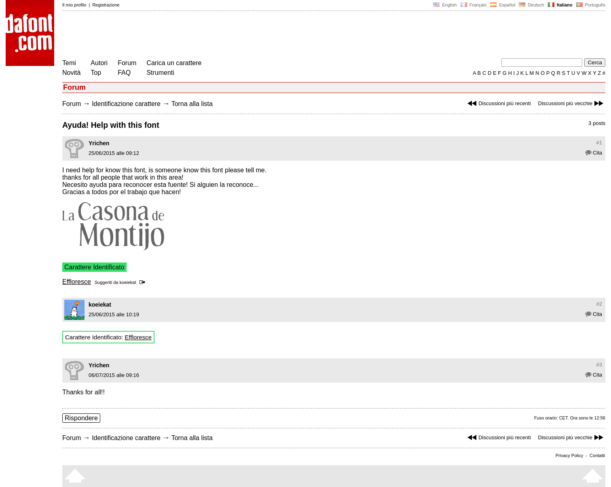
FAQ (124, 72)
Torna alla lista (192, 103)
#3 (599, 365)
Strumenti (160, 72)
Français (473, 4)
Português (590, 4)
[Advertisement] (209, 35)
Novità (71, 72)
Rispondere (81, 418)
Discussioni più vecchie (571, 103)
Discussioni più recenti (498, 103)
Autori (99, 62)
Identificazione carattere (126, 103)
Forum (127, 62)
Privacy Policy (569, 455)
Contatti (597, 455)
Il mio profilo (74, 4)
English (445, 4)
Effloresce (76, 281)
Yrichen (99, 143)
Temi (69, 62)
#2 (599, 304)
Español (502, 4)
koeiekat (128, 282)
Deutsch (531, 4)
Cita (594, 153)
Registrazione (105, 4)
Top (96, 72)
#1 (599, 143)
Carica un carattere (173, 62)
